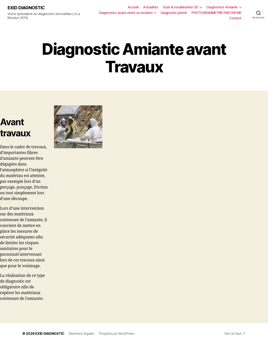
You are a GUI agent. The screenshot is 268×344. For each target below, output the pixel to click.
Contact (235, 18)
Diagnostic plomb (174, 13)
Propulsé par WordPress (117, 333)
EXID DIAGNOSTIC (26, 8)
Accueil (133, 7)
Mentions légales (81, 333)
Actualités (150, 7)
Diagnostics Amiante (222, 7)
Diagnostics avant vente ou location (126, 13)
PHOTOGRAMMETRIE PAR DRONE (216, 13)
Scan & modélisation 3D (180, 7)
